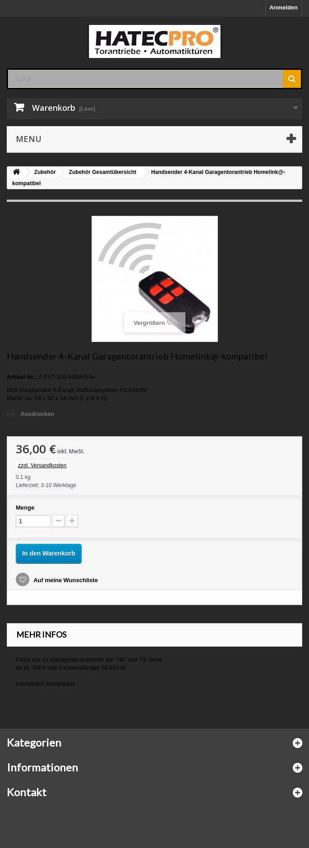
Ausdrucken (37, 413)
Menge (25, 507)
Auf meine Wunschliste (65, 580)
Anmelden (283, 7)
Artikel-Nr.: (22, 377)
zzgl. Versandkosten (42, 465)
